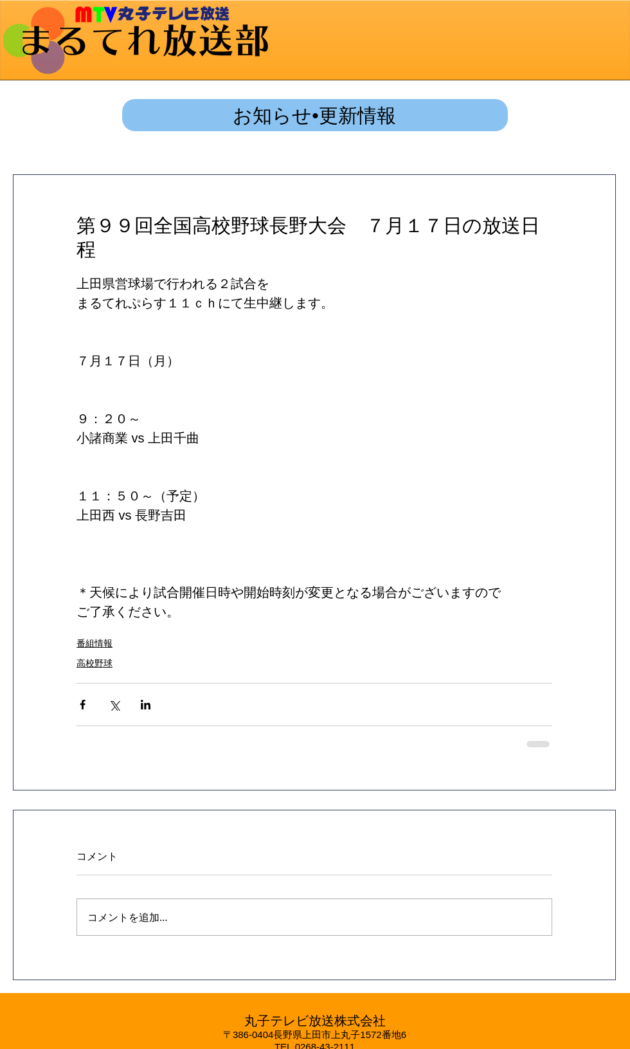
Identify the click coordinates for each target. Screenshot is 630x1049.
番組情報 (94, 643)
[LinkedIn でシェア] (146, 704)
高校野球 (94, 663)
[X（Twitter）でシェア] (114, 704)
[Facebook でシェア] (82, 704)
